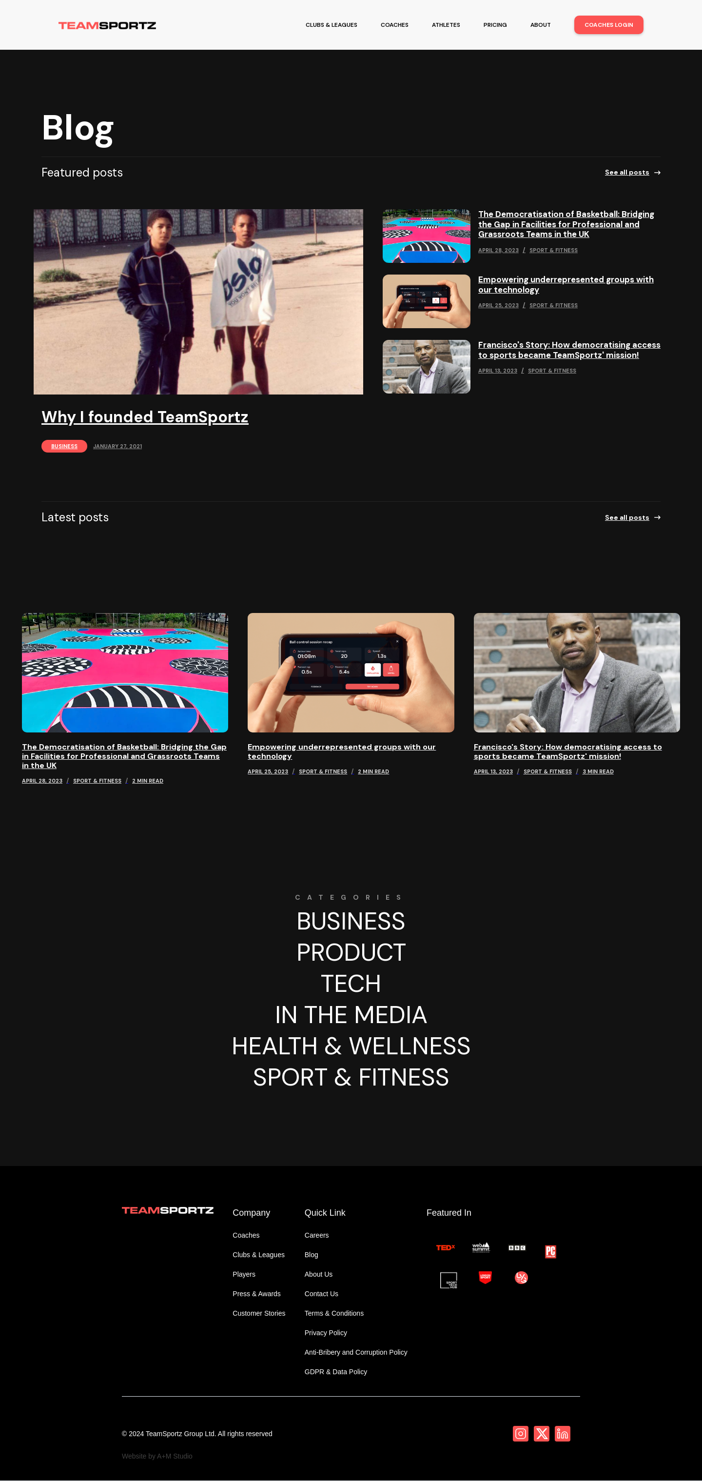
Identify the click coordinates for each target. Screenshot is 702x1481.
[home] (107, 25)
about (540, 25)
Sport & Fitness (351, 1077)
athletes (446, 25)
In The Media (351, 1015)
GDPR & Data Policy (336, 1372)
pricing (495, 25)
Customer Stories (259, 1313)
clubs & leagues (331, 25)
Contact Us (321, 1294)
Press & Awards (257, 1294)
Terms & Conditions (334, 1313)
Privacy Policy (326, 1333)
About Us (319, 1274)
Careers (317, 1235)
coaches (395, 25)
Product (351, 952)
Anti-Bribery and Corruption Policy (356, 1352)
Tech (351, 984)
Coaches (246, 1235)
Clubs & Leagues (259, 1255)
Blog (311, 1255)
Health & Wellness (351, 1046)
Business (351, 921)
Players (244, 1274)
